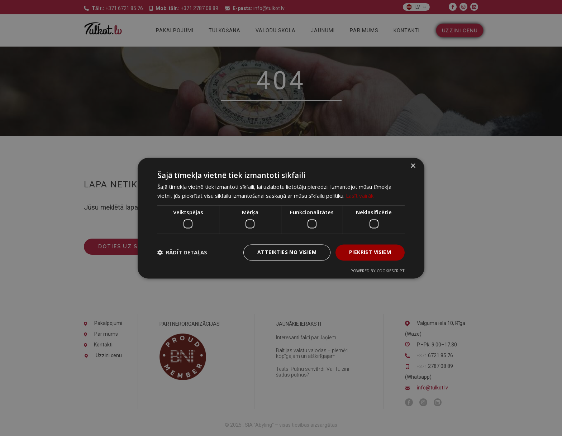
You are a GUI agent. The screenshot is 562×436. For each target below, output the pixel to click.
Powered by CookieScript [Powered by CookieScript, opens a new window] (378, 270)
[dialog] (281, 218)
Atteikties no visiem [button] (286, 252)
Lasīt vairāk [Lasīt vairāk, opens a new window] (359, 195)
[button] (182, 252)
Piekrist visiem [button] (370, 252)
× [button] (412, 166)
